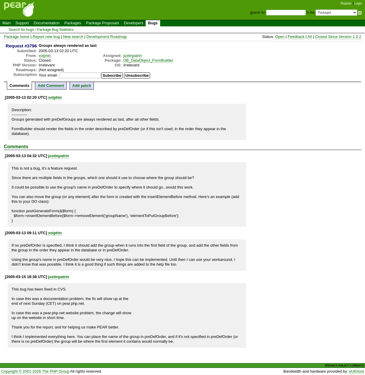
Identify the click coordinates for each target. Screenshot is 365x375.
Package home (17, 36)
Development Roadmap (106, 36)
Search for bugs (21, 30)
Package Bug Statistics (55, 30)
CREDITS (357, 365)
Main (6, 23)
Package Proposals (102, 23)
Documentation (47, 23)
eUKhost (356, 371)
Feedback (296, 36)
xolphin (45, 55)
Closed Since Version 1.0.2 (338, 36)
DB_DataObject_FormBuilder (148, 60)
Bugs (153, 23)
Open (279, 36)
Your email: (48, 75)
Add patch (81, 85)
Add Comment (51, 85)
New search (73, 36)
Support (22, 23)
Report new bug (46, 36)
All (310, 36)
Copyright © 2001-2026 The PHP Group (35, 371)
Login (358, 3)
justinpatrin (132, 55)
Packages (72, 23)
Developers (133, 23)
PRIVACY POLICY (337, 365)
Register (346, 3)
